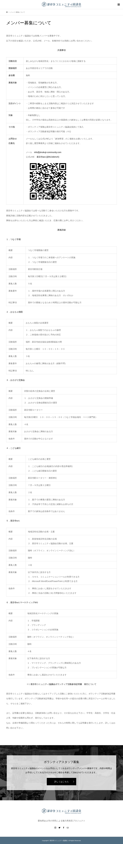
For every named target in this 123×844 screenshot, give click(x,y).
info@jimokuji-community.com (47, 152)
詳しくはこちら (61, 781)
